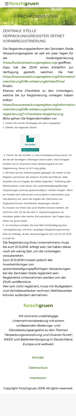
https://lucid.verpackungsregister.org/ (30, 62)
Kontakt (38, 357)
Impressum (38, 378)
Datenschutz (38, 367)
